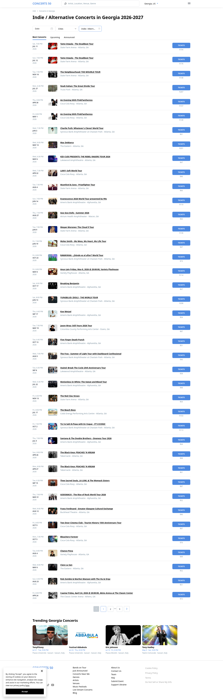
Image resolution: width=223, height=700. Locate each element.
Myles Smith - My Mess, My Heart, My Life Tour (83, 241)
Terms (148, 677)
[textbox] (90, 29)
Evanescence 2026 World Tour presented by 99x (83, 198)
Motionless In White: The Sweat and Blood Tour (83, 381)
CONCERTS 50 (42, 3)
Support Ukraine (119, 684)
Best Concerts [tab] (39, 37)
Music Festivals (80, 686)
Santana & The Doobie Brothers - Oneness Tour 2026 (86, 438)
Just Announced (80, 670)
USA (34, 11)
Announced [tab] (69, 37)
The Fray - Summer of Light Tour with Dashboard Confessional (90, 353)
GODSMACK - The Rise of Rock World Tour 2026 (83, 494)
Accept (25, 691)
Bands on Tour (79, 667)
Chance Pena (66, 550)
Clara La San (66, 565)
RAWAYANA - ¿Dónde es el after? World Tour (81, 255)
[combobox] (151, 4)
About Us (115, 667)
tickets (181, 45)
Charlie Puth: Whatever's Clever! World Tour (82, 128)
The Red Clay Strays (70, 396)
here (27, 685)
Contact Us (116, 671)
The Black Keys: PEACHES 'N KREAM (77, 452)
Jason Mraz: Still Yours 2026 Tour (76, 325)
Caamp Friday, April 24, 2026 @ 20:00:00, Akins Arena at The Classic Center (96, 593)
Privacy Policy (151, 673)
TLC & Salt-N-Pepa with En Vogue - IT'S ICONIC (83, 424)
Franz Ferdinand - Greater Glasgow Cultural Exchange (86, 508)
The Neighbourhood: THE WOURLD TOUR (80, 72)
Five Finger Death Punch (72, 339)
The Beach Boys (68, 410)
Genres (76, 677)
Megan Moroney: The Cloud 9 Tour (77, 227)
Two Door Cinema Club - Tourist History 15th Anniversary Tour (90, 522)
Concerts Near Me (81, 674)
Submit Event (117, 681)
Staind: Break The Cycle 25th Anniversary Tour (83, 367)
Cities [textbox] (60, 28)
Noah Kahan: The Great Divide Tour (77, 86)
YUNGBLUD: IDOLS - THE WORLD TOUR (79, 297)
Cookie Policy (151, 668)
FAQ (113, 677)
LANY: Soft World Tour (71, 170)
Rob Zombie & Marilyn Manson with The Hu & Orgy (85, 579)
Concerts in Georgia (47, 11)
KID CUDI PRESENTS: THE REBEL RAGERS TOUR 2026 (85, 156)
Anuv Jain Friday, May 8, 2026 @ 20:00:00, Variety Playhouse (89, 269)
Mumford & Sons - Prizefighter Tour (77, 184)
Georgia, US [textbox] (150, 3)
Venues (76, 683)
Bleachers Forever (69, 536)
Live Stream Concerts (82, 689)
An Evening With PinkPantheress (76, 100)
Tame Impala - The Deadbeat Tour (76, 43)
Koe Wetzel (65, 311)
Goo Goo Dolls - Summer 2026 (74, 212)
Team (113, 674)
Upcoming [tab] (55, 37)
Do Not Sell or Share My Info (158, 682)
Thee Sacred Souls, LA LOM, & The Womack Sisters (85, 480)
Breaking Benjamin (69, 283)
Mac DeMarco (67, 142)
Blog (75, 692)
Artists (76, 680)
